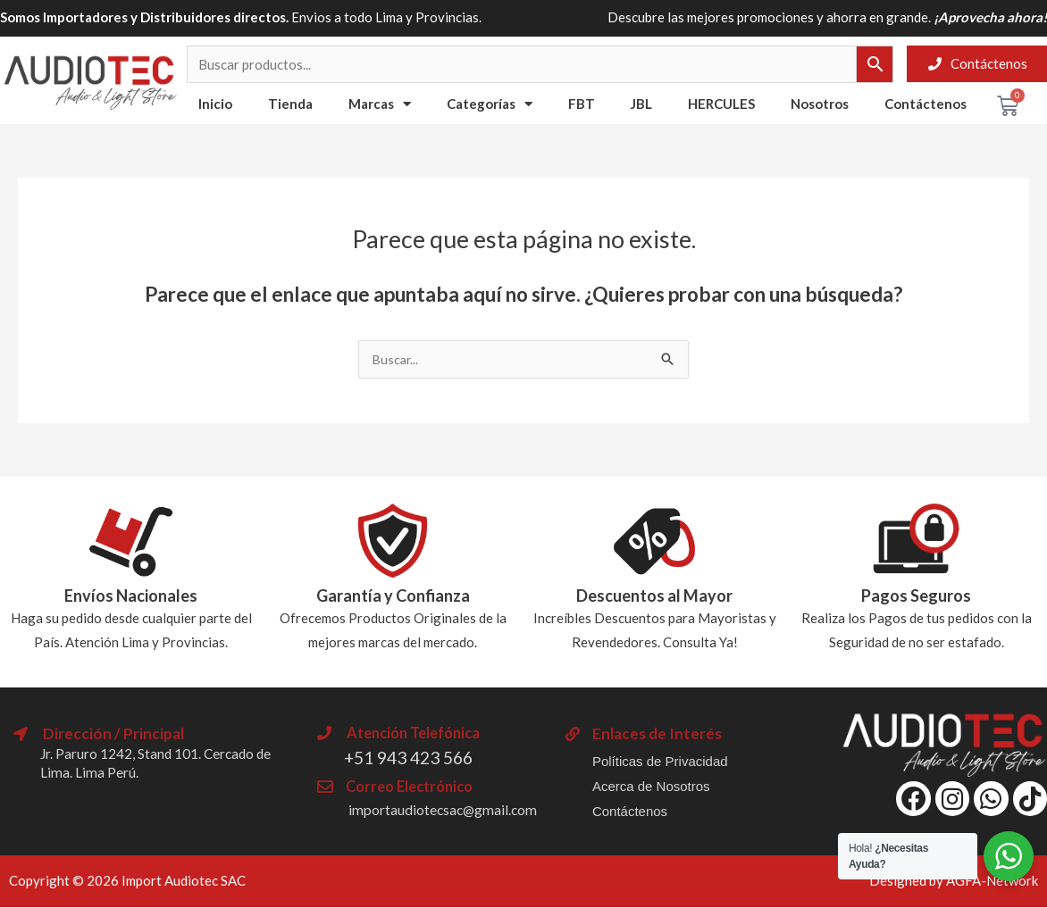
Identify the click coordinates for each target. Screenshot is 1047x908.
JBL (641, 104)
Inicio (215, 104)
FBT (581, 104)
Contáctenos (925, 104)
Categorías (489, 104)
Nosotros (820, 104)
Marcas (379, 104)
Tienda (290, 104)
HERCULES (721, 104)
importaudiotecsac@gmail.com (452, 810)
